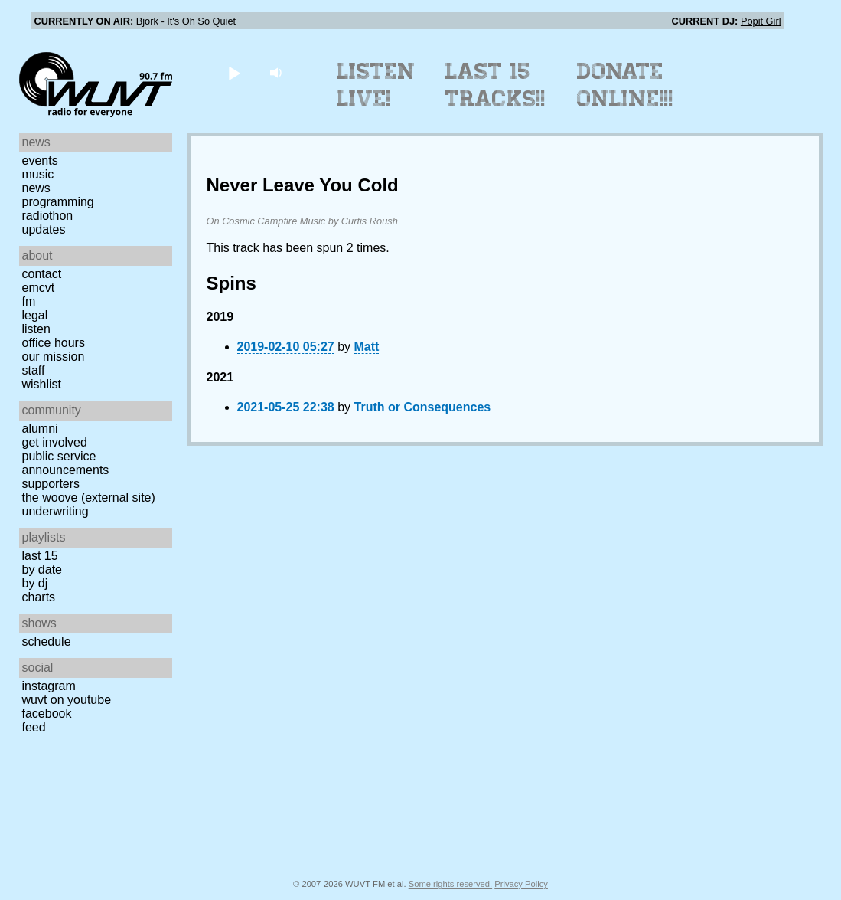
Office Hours (53, 342)
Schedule (46, 641)
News (36, 188)
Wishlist (42, 384)
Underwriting (55, 511)
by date (42, 569)
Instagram (49, 685)
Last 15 (40, 555)
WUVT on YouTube (67, 699)
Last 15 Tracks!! (495, 85)
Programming (58, 201)
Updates (44, 229)
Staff (33, 370)
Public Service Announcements (65, 463)
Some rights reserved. (450, 884)
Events (40, 160)
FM (29, 301)
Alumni (40, 428)
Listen (36, 328)
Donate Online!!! (625, 85)
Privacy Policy (521, 884)
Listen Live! (376, 85)
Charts (39, 597)
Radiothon (47, 215)
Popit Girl (761, 21)
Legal (35, 315)
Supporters (51, 483)
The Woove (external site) (88, 497)
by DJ (35, 583)
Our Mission (53, 356)
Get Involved (54, 442)
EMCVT (38, 287)
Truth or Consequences (422, 407)
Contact (42, 273)
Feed (34, 727)
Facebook (47, 713)
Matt (367, 346)
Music (38, 174)
